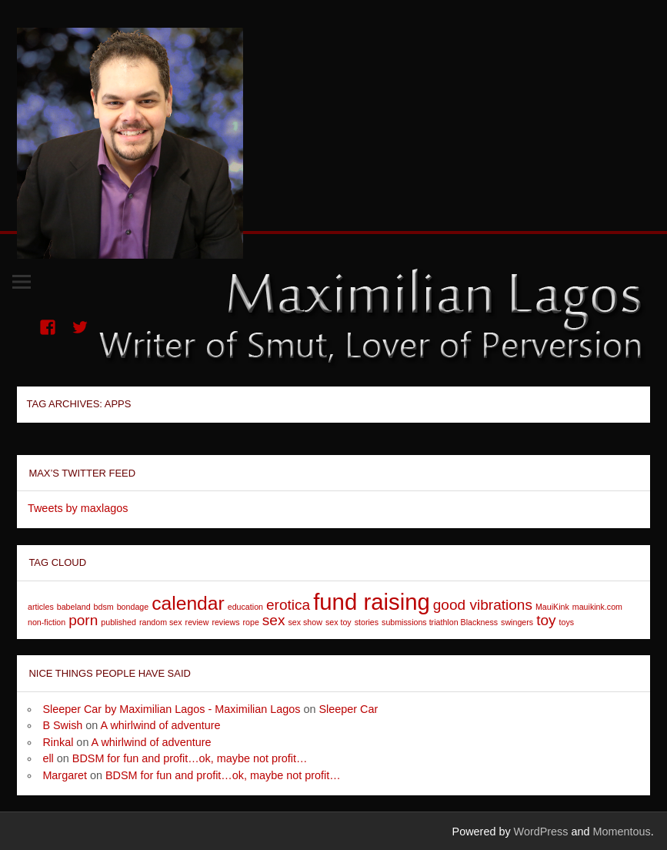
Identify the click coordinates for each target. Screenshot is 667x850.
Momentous (622, 831)
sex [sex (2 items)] (273, 620)
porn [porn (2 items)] (83, 620)
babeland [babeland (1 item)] (74, 606)
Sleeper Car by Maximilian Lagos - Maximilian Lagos (171, 709)
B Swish (62, 725)
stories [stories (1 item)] (367, 622)
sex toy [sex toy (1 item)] (338, 622)
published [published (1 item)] (118, 622)
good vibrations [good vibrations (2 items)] (482, 605)
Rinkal (57, 742)
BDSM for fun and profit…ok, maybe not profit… (190, 758)
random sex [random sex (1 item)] (160, 622)
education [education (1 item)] (245, 606)
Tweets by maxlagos (78, 508)
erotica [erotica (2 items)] (288, 605)
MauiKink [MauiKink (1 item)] (552, 606)
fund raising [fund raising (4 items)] (371, 601)
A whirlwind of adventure (161, 725)
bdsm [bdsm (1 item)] (104, 606)
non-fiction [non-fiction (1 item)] (46, 622)
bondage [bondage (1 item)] (133, 606)
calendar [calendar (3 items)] (188, 603)
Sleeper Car (349, 709)
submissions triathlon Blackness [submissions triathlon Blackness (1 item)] (440, 622)
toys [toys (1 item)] (567, 622)
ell (47, 758)
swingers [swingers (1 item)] (517, 622)
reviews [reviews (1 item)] (225, 622)
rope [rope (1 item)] (251, 622)
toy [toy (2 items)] (545, 620)
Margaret (64, 775)
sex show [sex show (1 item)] (305, 622)
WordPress (541, 831)
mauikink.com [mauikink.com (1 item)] (597, 606)
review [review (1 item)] (197, 622)
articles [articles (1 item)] (41, 606)
